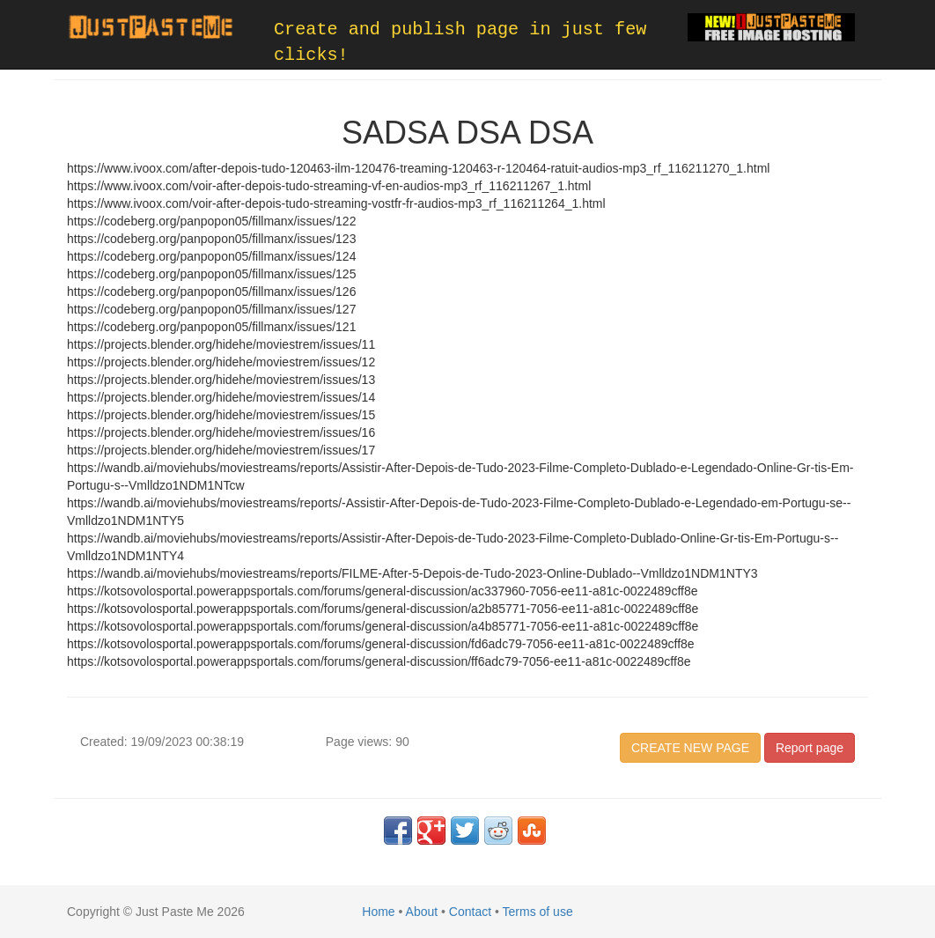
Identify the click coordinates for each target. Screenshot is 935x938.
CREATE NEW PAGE (690, 748)
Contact (470, 912)
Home (378, 912)
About (422, 912)
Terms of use (538, 912)
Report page (809, 748)
